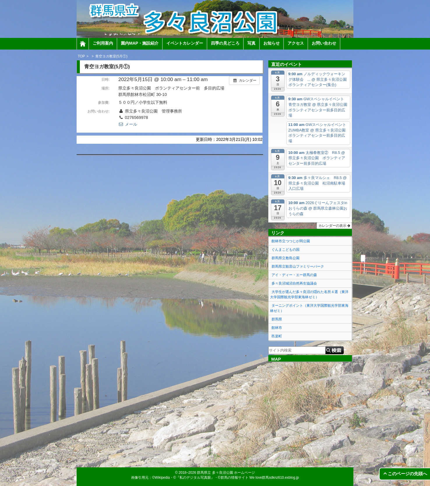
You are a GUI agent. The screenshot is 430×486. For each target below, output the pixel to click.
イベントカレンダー (184, 43)
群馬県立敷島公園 (285, 258)
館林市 (277, 328)
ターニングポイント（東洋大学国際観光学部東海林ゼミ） (309, 308)
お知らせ (271, 43)
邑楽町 (277, 336)
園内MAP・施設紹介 (139, 43)
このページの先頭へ (407, 473)
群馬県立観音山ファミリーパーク (298, 266)
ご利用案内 (103, 43)
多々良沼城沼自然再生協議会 (294, 283)
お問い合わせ (324, 43)
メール (127, 124)
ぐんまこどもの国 (285, 250)
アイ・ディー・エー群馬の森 (294, 275)
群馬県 (277, 319)
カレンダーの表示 (334, 226)
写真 (251, 43)
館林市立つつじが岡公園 (291, 241)
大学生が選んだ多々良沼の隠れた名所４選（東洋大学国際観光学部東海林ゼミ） (309, 294)
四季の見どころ (225, 43)
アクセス (296, 43)
